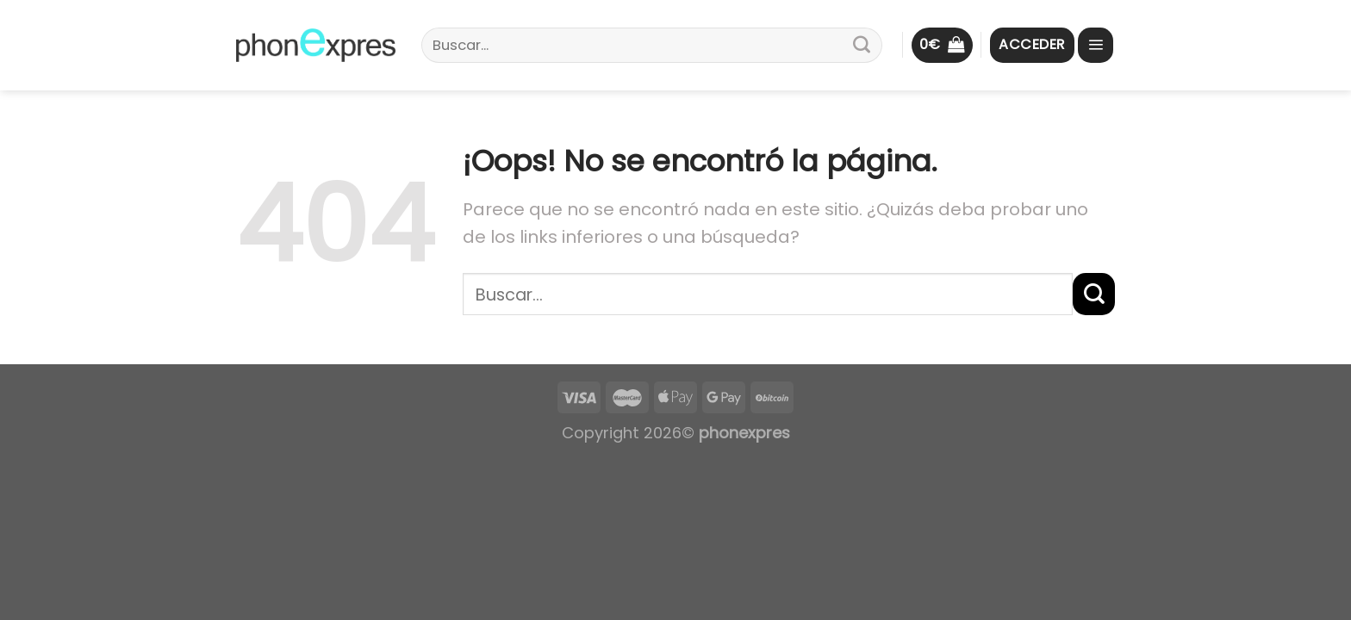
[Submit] (862, 46)
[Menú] (1095, 45)
